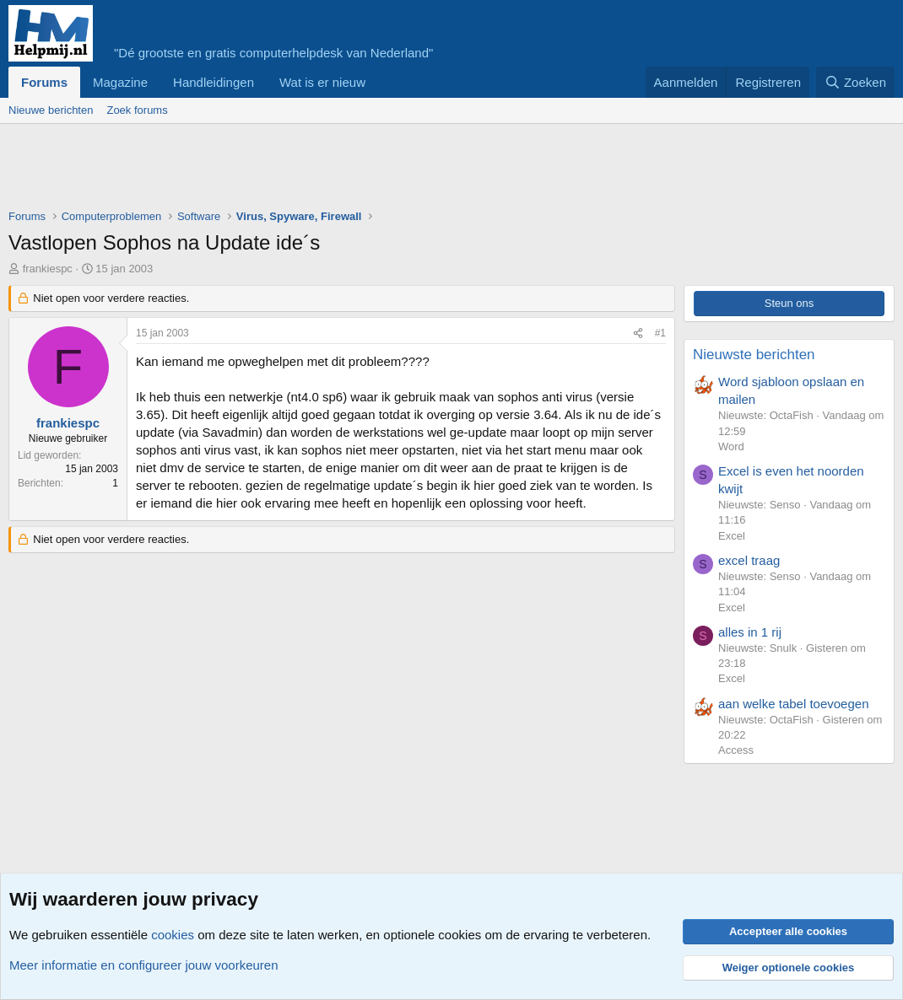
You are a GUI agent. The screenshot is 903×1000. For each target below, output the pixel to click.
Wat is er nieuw (322, 82)
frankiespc (48, 268)
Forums (44, 82)
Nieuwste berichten (754, 355)
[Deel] (638, 333)
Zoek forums (136, 110)
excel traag (749, 560)
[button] (379, 82)
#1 (660, 333)
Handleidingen (213, 82)
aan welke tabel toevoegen (793, 703)
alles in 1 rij (749, 632)
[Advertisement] (315, 170)
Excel (731, 536)
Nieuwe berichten (50, 110)
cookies (172, 934)
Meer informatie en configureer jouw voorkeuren (143, 965)
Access (736, 750)
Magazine (120, 82)
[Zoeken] (855, 82)
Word (731, 446)
